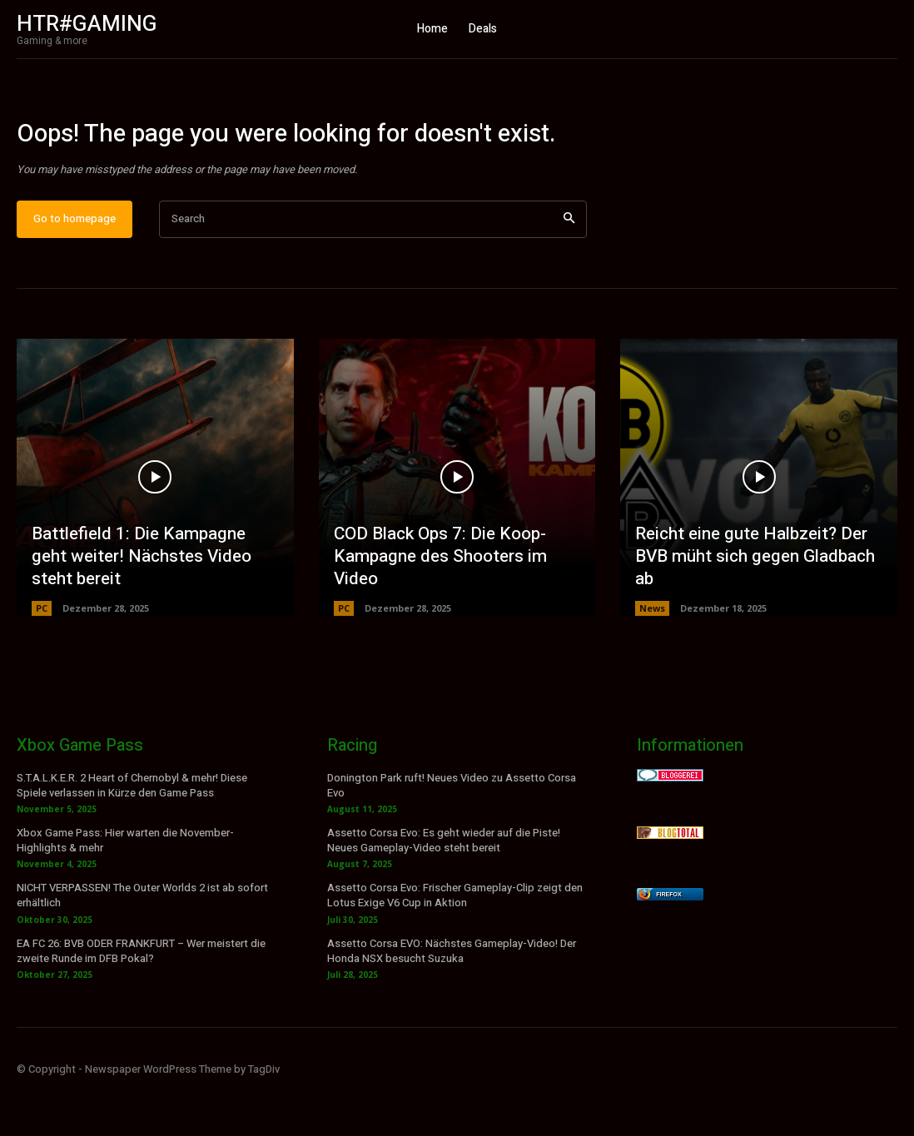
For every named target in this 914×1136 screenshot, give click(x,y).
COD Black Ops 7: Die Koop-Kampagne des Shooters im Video (437, 601)
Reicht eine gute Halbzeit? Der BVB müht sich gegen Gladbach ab (751, 601)
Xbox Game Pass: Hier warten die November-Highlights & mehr (125, 885)
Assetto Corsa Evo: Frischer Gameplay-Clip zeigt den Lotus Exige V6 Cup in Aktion (455, 940)
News (652, 652)
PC (41, 652)
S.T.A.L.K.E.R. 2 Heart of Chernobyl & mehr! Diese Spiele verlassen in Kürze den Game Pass (132, 829)
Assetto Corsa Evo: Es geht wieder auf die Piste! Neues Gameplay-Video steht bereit (443, 885)
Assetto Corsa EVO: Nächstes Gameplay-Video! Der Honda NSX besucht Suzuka (451, 995)
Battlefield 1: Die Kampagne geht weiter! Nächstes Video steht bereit (153, 601)
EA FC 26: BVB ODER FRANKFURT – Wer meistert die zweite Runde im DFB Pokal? (141, 995)
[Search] (569, 264)
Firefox (668, 938)
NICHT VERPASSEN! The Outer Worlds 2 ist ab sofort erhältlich (142, 940)
